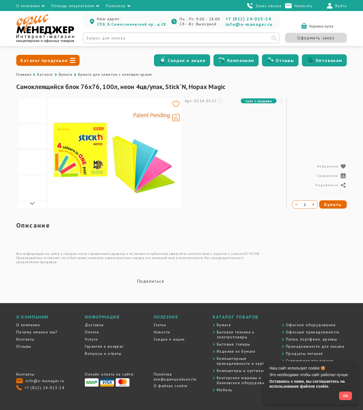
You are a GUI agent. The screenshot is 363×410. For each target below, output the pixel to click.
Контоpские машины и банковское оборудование (244, 380)
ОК (345, 396)
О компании (28, 324)
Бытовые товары (233, 344)
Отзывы (285, 60)
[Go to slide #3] (32, 162)
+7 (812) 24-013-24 (248, 18)
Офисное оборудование (311, 324)
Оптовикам (329, 60)
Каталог (45, 74)
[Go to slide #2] (32, 136)
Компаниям (240, 60)
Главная (23, 74)
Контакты (25, 339)
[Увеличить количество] (313, 204)
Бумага (65, 74)
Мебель (224, 389)
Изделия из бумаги (236, 351)
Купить (333, 204)
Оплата (92, 332)
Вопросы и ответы (103, 353)
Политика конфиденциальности (175, 377)
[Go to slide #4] (32, 188)
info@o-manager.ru (249, 24)
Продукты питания (304, 353)
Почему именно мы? (37, 332)
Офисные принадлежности (313, 332)
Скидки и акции (186, 60)
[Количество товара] (305, 204)
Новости (162, 332)
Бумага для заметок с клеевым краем (115, 74)
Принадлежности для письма (315, 346)
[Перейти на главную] (45, 41)
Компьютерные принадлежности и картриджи (247, 361)
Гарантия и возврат (104, 346)
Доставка (94, 324)
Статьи (160, 324)
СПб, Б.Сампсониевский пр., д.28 (131, 24)
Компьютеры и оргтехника (243, 370)
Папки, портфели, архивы (311, 339)
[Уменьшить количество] (296, 204)
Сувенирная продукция (309, 360)
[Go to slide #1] (32, 110)
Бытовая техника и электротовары (235, 334)
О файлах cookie (171, 385)
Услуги (91, 339)
